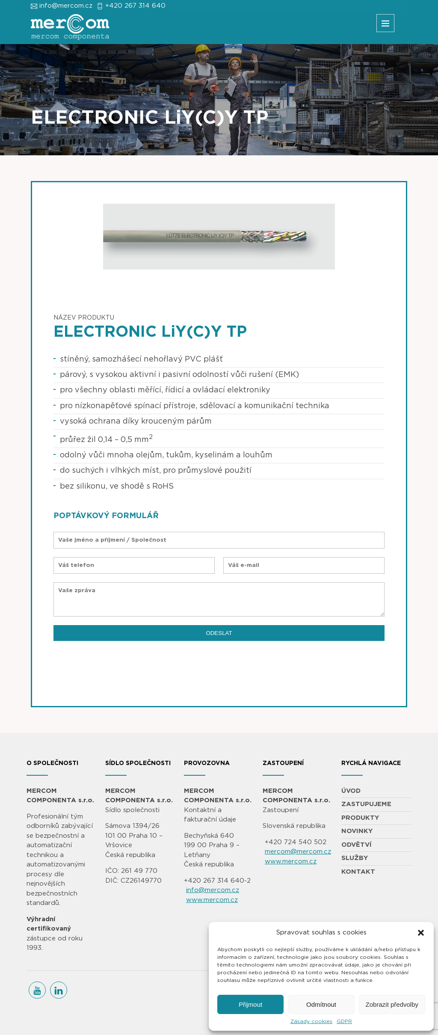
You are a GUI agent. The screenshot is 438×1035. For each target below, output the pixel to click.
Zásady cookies (311, 1021)
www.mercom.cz (212, 900)
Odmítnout (321, 1004)
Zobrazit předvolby (392, 1004)
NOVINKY (357, 831)
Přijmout (250, 1004)
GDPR (344, 1021)
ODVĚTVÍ (356, 845)
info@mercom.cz (65, 6)
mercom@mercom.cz (298, 851)
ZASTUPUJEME (366, 804)
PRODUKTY (360, 818)
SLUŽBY (354, 858)
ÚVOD (351, 791)
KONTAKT (358, 872)
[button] (421, 932)
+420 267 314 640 (135, 6)
